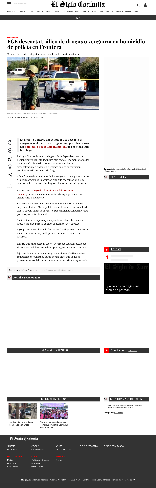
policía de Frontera (27, 270)
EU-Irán (127, 169)
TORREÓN (21, 11)
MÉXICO (86, 11)
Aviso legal (35, 463)
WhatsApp (10, 160)
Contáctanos (12, 467)
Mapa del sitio (37, 467)
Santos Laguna (110, 171)
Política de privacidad (40, 460)
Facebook (10, 144)
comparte (11, 176)
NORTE (77, 11)
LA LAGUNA (12, 449)
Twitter (10, 152)
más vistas (118, 413)
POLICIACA (11, 11)
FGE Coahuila (12, 37)
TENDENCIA (118, 177)
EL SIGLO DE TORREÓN (89, 446)
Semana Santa (118, 169)
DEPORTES (109, 11)
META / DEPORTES (63, 449)
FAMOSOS (119, 11)
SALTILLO (31, 11)
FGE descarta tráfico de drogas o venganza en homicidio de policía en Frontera (125, 406)
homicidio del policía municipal (46, 146)
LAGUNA (49, 11)
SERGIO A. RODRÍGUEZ (18, 117)
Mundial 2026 (135, 169)
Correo (10, 168)
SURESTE (40, 11)
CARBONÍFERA (68, 11)
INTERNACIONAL (97, 11)
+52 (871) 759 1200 (126, 480)
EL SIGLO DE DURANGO (114, 446)
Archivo (59, 460)
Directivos (11, 463)
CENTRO (57, 11)
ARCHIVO (128, 11)
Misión (10, 460)
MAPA (136, 11)
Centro (78, 18)
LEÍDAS (116, 249)
